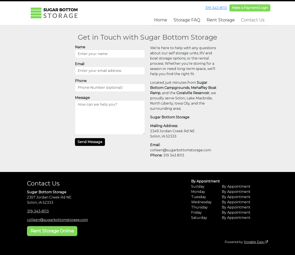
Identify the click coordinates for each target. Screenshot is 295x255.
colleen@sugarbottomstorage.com (57, 220)
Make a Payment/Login (250, 8)
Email (79, 64)
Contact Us (253, 20)
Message (82, 98)
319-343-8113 (216, 8)
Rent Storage (220, 20)
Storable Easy (256, 242)
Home (160, 20)
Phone (81, 81)
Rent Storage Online (52, 231)
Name (80, 47)
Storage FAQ (186, 20)
